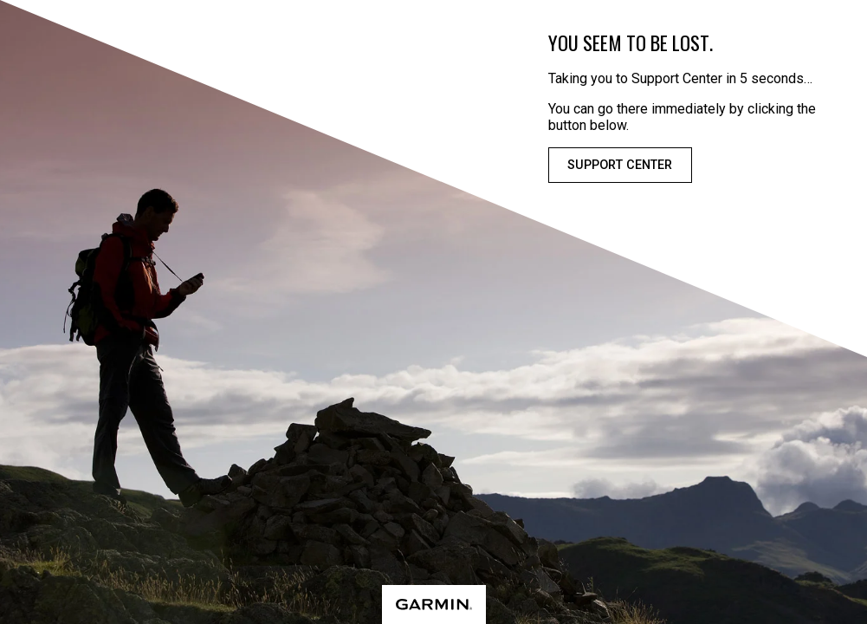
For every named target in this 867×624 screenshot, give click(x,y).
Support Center (619, 165)
